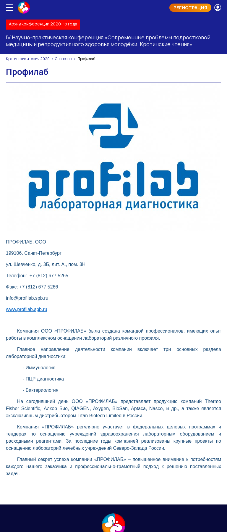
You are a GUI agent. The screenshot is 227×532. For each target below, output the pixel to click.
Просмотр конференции (113, 480)
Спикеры (113, 394)
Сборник (202, 394)
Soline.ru (129, 522)
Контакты (113, 407)
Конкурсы (174, 394)
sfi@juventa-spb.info (120, 461)
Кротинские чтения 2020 (28, 58)
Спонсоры (63, 58)
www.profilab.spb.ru (26, 151)
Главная (24, 394)
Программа (53, 394)
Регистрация (190, 7)
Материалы (143, 394)
